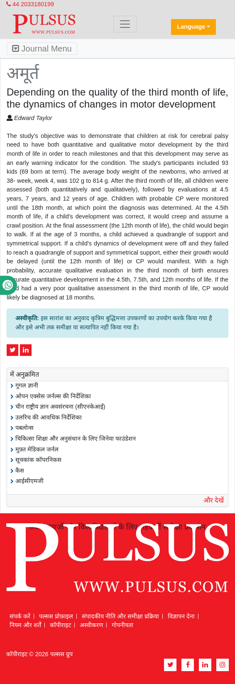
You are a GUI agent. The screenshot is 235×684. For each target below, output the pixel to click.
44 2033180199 (30, 4)
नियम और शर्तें (25, 625)
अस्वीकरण (91, 625)
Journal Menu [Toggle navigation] (42, 48)
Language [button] (191, 26)
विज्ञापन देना (181, 616)
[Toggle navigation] (125, 24)
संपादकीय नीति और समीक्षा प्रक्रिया (120, 616)
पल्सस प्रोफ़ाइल (56, 616)
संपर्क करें (20, 616)
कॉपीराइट (60, 625)
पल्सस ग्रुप (61, 654)
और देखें (213, 500)
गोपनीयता (122, 625)
